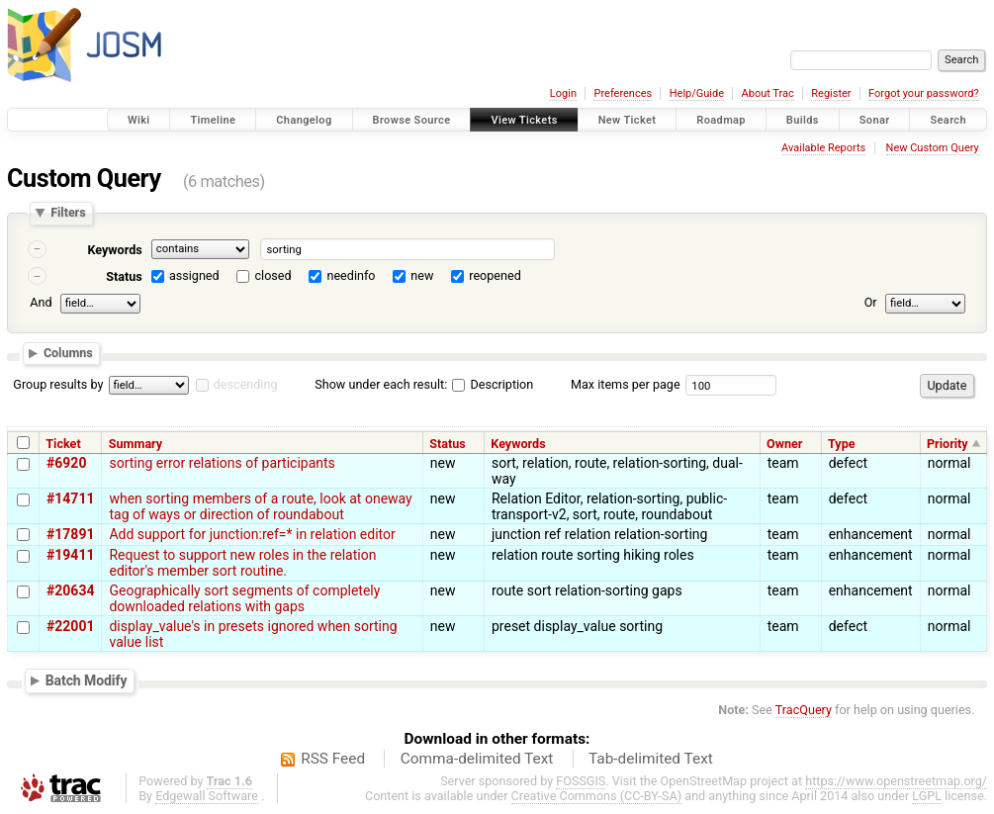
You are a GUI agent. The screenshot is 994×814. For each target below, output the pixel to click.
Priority (947, 443)
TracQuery (803, 709)
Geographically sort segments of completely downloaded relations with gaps (244, 598)
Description (492, 384)
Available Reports (823, 147)
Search (948, 120)
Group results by (58, 384)
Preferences (622, 93)
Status (124, 276)
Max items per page (625, 384)
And (40, 302)
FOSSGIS (580, 780)
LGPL (927, 795)
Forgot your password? (923, 93)
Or (870, 302)
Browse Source (412, 120)
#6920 (66, 463)
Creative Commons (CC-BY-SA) (596, 795)
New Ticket (627, 120)
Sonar (874, 120)
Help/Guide (697, 93)
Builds (802, 120)
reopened (495, 275)
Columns (68, 353)
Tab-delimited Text (650, 759)
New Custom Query (932, 147)
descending (246, 384)
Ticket (62, 443)
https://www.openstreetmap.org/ (896, 780)
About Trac (768, 93)
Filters (67, 213)
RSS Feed (333, 759)
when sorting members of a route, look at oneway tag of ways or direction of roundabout (260, 506)
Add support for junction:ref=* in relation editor (252, 534)
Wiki (139, 120)
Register (831, 93)
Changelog (303, 120)
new (421, 275)
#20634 (70, 590)
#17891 (70, 534)
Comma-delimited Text (477, 759)
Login (563, 93)
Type (842, 443)
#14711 (70, 498)
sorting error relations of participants (221, 463)
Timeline (212, 120)
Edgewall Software (206, 795)
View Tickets (524, 120)
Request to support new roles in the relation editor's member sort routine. (242, 563)
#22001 (70, 626)
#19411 (70, 555)
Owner (784, 443)
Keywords (114, 249)
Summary (135, 443)
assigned (194, 275)
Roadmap (721, 120)
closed (273, 275)
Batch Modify (86, 680)
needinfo (350, 275)
